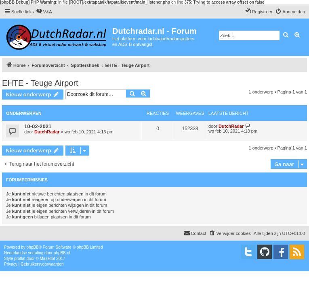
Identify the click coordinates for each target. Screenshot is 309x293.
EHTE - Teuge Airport (40, 83)
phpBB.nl (62, 253)
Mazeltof (47, 258)
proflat (19, 258)
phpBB (33, 247)
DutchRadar (46, 131)
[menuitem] (44, 12)
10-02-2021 (37, 126)
